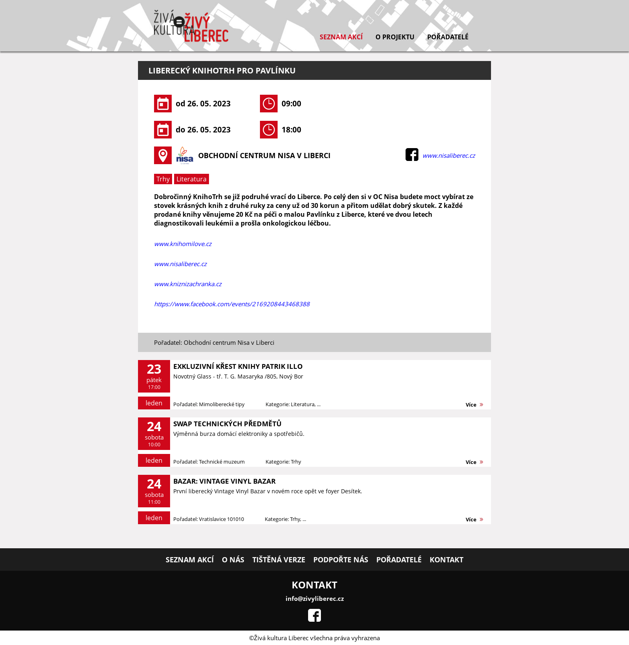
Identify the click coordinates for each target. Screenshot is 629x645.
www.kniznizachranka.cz (187, 284)
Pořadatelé (448, 37)
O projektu (394, 37)
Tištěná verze (278, 559)
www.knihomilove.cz (182, 244)
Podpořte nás (340, 559)
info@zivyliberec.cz (315, 598)
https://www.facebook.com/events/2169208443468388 (232, 304)
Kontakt (446, 559)
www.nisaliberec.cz (448, 155)
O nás (233, 559)
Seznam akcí (341, 37)
